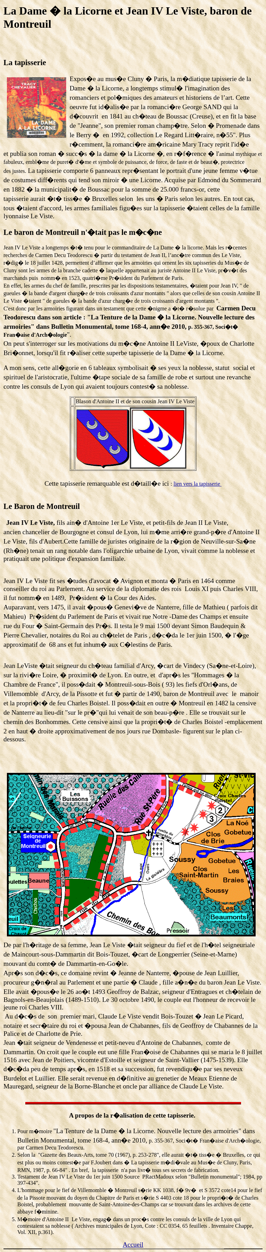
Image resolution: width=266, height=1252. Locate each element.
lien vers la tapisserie (197, 484)
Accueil (133, 1244)
